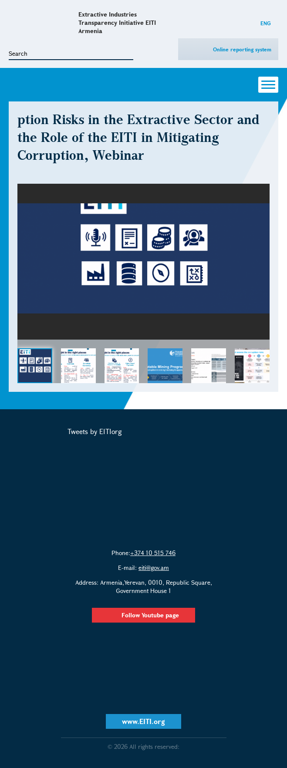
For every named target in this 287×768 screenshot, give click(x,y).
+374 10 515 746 (153, 553)
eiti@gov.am (153, 567)
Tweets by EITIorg (95, 431)
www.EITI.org (143, 721)
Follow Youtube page (143, 615)
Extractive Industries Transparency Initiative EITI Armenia (117, 22)
